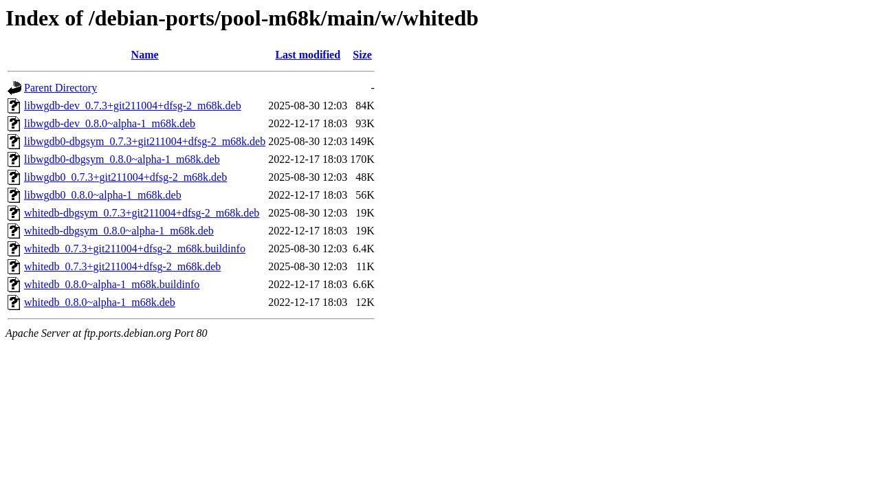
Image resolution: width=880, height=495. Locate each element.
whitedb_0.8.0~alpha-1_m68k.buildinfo (111, 284)
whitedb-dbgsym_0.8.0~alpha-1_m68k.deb (119, 230)
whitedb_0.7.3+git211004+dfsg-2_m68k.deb (122, 266)
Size (362, 54)
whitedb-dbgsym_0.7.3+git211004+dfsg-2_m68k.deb (141, 213)
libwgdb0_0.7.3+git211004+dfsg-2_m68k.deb (125, 177)
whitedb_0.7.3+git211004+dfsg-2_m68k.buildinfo (134, 248)
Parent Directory (60, 88)
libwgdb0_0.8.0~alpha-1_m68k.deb (103, 195)
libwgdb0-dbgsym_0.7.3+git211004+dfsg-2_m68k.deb (144, 141)
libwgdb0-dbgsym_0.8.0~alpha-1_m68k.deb (122, 159)
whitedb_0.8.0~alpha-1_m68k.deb (99, 302)
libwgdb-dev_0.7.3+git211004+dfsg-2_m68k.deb (132, 105)
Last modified (307, 54)
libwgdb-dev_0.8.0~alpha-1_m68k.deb (109, 123)
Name (145, 54)
